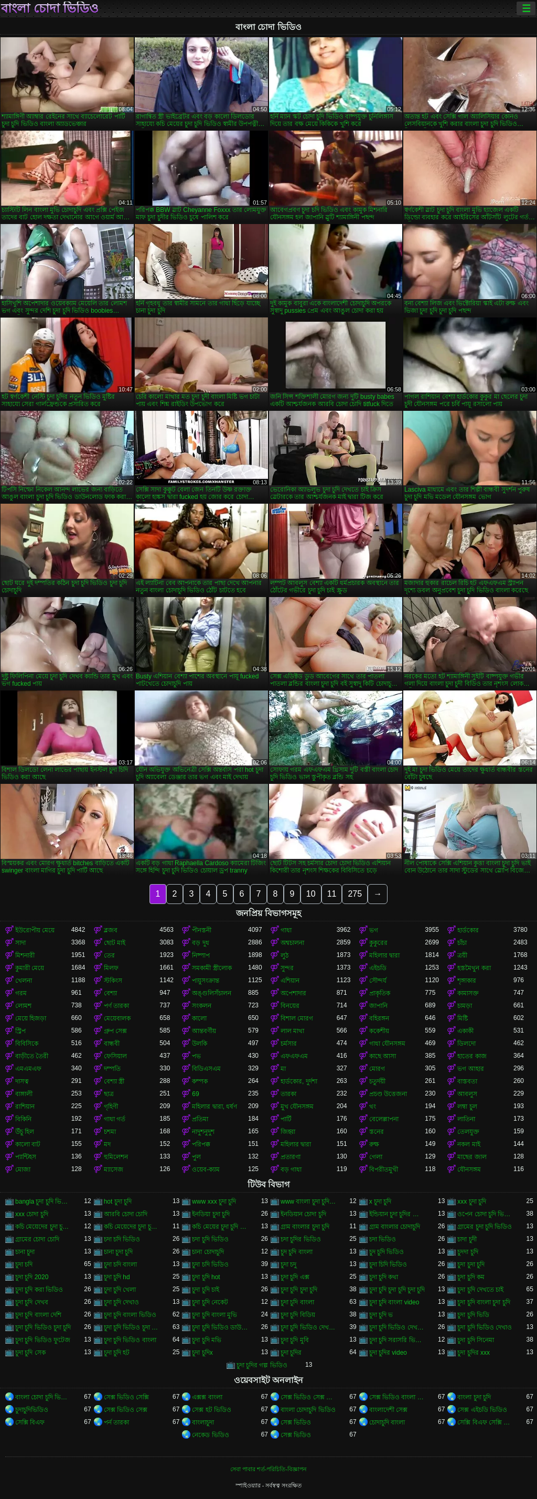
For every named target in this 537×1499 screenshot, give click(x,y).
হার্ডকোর (468, 930)
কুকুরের (378, 943)
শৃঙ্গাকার (466, 980)
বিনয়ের (290, 1005)
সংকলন (201, 1005)
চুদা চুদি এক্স (295, 1277)
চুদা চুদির (291, 1352)
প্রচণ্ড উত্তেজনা (388, 1094)
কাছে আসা (382, 1056)
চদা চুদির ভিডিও (301, 1239)
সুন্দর (287, 968)
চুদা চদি (24, 1264)
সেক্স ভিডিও (296, 1422)
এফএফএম (294, 1056)
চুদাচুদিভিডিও (31, 1409)
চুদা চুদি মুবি (295, 1340)
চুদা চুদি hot (206, 1277)
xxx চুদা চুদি (471, 1201)
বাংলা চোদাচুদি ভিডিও (308, 1409)
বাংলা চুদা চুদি (474, 1397)
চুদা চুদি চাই (205, 1289)
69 (195, 1094)
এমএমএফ (28, 1068)
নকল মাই (468, 1144)
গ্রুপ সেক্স (115, 1031)
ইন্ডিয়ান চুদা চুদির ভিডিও (397, 1214)
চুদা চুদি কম (471, 1277)
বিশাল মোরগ (297, 1018)
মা (283, 1068)
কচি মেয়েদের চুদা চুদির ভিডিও (132, 1226)
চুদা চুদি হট (117, 1352)
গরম (21, 993)
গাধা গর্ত (114, 1119)
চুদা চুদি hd (117, 1277)
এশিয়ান (290, 980)
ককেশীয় (379, 1031)
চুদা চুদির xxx (473, 1352)
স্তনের (376, 1131)
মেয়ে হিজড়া (30, 1018)
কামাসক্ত (468, 993)
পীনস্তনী (201, 930)
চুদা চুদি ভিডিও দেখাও (484, 1327)
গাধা (286, 930)
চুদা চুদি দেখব (31, 1302)
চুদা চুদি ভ (381, 1315)
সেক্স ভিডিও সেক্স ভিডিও (309, 1397)
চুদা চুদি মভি (206, 1340)
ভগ (373, 930)
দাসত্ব (22, 1081)
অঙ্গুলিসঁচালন (211, 993)
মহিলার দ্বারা (384, 955)
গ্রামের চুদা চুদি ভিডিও (484, 1226)
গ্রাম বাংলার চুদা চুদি (305, 1226)
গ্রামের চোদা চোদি (37, 1239)
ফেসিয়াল (115, 1056)
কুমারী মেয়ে (29, 968)
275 (355, 893)
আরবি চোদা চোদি (126, 1214)
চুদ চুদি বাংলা (297, 1252)
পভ (196, 1056)
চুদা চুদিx (202, 1352)
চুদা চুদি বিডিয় (298, 1315)
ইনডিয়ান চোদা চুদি (303, 1214)
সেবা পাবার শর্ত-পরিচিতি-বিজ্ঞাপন (268, 1469)
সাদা (20, 943)
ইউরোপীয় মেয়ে (35, 930)
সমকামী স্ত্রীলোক (211, 968)
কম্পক (200, 1081)
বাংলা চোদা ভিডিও (50, 8)
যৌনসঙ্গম (469, 1169)
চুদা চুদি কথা (384, 1277)
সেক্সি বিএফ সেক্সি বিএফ (485, 1422)
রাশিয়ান (25, 1106)
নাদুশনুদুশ (203, 1131)
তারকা (288, 1094)
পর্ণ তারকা (116, 1005)
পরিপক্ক (201, 1144)
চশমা (110, 1131)
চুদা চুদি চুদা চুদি (299, 1289)
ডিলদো (466, 1043)
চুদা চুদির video (388, 1352)
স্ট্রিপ (20, 1031)
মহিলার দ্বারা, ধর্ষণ (214, 1106)
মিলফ (111, 968)
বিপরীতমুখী (383, 1169)
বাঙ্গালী (24, 1094)
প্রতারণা (290, 1157)
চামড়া (464, 1005)
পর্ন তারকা (116, 1422)
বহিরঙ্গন (379, 1018)
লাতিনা (466, 1119)
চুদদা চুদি (467, 1252)
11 (332, 893)
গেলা (375, 1157)
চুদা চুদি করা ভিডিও (39, 1289)
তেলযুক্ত (468, 1131)
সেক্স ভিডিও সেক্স (126, 1409)
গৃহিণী (111, 1106)
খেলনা (23, 980)
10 (311, 893)
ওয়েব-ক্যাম (206, 1169)
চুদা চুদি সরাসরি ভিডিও (397, 1340)
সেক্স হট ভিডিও (211, 1409)
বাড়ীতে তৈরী (31, 1056)
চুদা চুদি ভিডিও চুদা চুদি (43, 1327)
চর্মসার (289, 1043)
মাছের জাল (471, 1157)
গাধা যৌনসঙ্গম (387, 1043)
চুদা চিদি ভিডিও (388, 1264)
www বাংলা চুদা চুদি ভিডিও (309, 1201)
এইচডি (377, 968)
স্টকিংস (113, 980)
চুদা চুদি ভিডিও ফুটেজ (42, 1340)
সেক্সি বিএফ (30, 1422)
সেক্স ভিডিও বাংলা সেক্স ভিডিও (397, 1397)
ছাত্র (109, 1094)
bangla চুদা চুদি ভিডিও (43, 1201)
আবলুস (467, 1094)
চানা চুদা (25, 1252)
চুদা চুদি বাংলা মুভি (214, 1315)
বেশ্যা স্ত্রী (114, 1081)
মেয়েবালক (117, 1018)
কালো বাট (27, 1144)
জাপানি (378, 1005)
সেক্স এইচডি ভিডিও (482, 1409)
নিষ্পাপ (201, 955)
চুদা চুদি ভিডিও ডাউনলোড (220, 1327)
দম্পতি (112, 1068)
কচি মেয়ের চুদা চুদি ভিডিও (220, 1226)
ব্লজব (110, 930)
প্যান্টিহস (25, 1157)
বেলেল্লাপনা (384, 1119)
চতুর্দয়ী (377, 1081)
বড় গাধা (291, 1169)
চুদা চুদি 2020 (31, 1277)
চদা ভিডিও (382, 1239)
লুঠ (284, 955)
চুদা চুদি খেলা (120, 1289)
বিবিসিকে (26, 1043)
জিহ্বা (288, 1131)
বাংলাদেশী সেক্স (388, 1409)
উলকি (199, 1043)
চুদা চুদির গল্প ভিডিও (262, 1365)
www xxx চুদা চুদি (214, 1201)
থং (372, 1106)
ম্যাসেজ (113, 1169)
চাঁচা (462, 943)
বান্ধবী (112, 1043)
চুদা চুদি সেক (30, 1352)
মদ (107, 1144)
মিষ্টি (462, 1018)
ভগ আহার (470, 1068)
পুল (196, 1157)
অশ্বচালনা (292, 943)
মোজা (22, 1169)
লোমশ (23, 1005)
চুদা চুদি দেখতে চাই (480, 1289)
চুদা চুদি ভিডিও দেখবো (397, 1327)
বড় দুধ (200, 943)
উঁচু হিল (24, 1131)
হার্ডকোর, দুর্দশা (299, 1081)
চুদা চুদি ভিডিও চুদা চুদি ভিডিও (132, 1327)
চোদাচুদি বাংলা (387, 1422)
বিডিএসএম (206, 1068)
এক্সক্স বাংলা (207, 1397)
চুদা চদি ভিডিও (210, 1264)
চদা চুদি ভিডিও (210, 1239)
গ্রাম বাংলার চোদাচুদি (395, 1226)
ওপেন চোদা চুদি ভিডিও (485, 1214)
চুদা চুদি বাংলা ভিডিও (130, 1315)
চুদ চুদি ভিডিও (386, 1252)
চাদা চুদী (466, 1239)
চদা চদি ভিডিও (122, 1239)
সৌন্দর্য (377, 980)
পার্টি (286, 1119)
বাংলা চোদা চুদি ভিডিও (43, 1397)
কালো (199, 1018)
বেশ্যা (110, 993)
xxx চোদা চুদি (31, 1214)
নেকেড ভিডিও (210, 1435)
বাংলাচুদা (203, 1422)
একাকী (465, 1031)
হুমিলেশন (116, 1157)
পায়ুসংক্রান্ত (205, 980)
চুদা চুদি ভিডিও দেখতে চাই (309, 1327)
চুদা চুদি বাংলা (297, 1302)
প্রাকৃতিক (379, 993)
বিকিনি (23, 1119)
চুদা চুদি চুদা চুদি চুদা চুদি (397, 1289)
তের (109, 955)
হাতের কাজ (471, 1056)
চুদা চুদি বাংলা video (394, 1302)
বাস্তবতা (467, 1081)
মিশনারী (25, 955)
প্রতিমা (200, 1119)
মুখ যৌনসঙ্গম (297, 1106)
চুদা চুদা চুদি (471, 1264)
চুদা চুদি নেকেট (210, 1302)
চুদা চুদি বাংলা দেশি (38, 1315)
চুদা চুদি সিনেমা (475, 1340)
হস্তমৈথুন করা (473, 968)
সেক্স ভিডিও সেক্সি (126, 1397)
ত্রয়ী (462, 955)
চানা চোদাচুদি (207, 1252)
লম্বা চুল (467, 1106)
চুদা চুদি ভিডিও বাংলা (130, 1340)
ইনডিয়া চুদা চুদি (211, 1214)
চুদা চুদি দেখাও (121, 1302)
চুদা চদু (288, 1264)
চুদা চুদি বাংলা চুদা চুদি (483, 1302)
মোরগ (377, 1068)
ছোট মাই (114, 943)
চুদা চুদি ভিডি (473, 1315)
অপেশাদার (293, 993)
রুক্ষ (374, 1144)
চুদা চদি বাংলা (120, 1264)
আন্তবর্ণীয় (204, 1031)
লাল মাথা (292, 1031)
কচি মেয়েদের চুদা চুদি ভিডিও (43, 1226)
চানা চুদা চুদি (118, 1252)
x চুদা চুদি (380, 1201)
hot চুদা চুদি (118, 1201)
